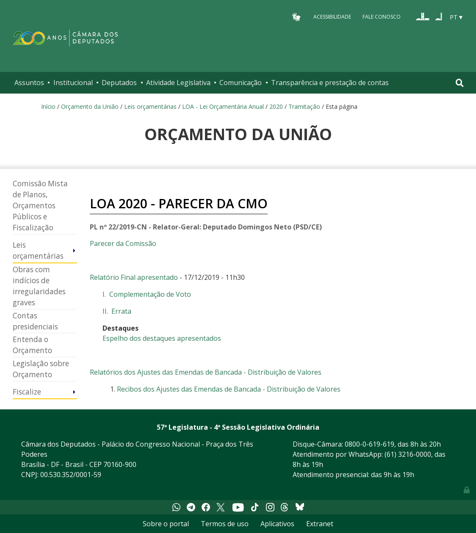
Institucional (73, 82)
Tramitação (304, 106)
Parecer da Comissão (123, 243)
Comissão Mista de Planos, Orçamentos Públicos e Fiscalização (40, 205)
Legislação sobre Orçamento (41, 369)
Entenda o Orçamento (32, 344)
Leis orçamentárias (150, 106)
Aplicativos (277, 523)
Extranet (319, 523)
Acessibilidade (332, 16)
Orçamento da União (90, 106)
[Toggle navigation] (459, 83)
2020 (276, 106)
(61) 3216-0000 (408, 454)
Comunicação (240, 82)
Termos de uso (225, 523)
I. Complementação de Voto (146, 294)
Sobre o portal (166, 523)
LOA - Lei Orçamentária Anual (223, 106)
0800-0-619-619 (369, 444)
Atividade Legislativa (178, 82)
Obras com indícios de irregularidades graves (39, 286)
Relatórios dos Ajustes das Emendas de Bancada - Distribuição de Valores (205, 372)
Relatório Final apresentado (134, 277)
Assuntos (29, 82)
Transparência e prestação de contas (330, 82)
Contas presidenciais (35, 321)
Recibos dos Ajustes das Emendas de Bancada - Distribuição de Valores (228, 389)
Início (48, 106)
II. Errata (116, 311)
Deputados (119, 82)
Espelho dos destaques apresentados (161, 338)
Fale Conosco (382, 16)
